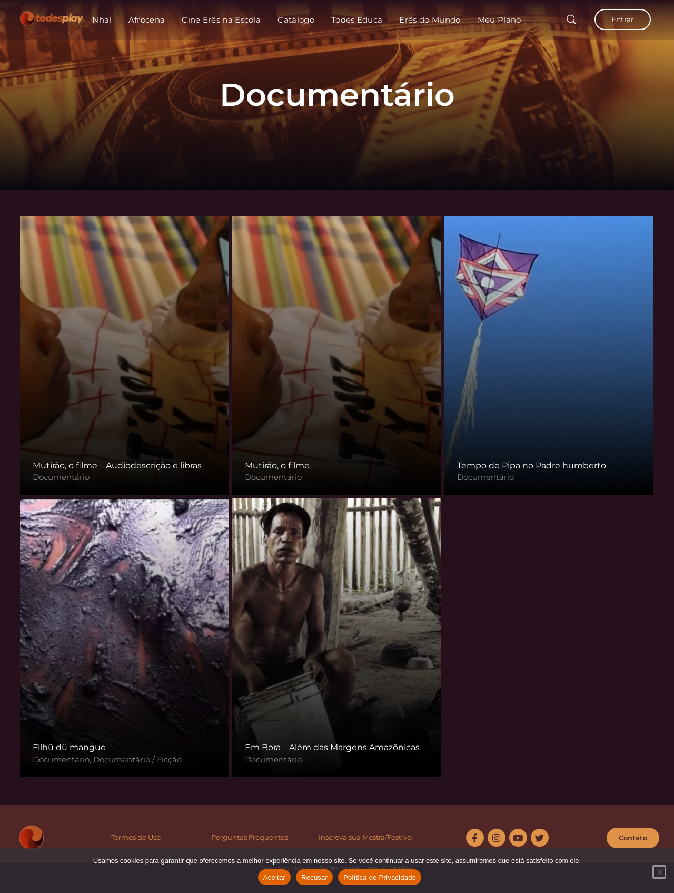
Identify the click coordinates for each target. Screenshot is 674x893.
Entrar (622, 19)
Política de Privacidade (379, 877)
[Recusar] (659, 872)
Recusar (314, 877)
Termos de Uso (136, 837)
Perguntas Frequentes (249, 837)
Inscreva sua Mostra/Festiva (365, 837)
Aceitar (274, 877)
